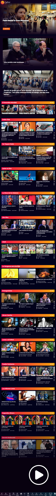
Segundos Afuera (46, 495)
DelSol (7, 2)
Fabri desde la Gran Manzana (16, 20)
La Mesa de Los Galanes (17, 495)
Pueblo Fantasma (28, 495)
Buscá (50, 2)
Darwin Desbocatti (10, 495)
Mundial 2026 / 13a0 (6, 18)
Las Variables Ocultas (50, 495)
